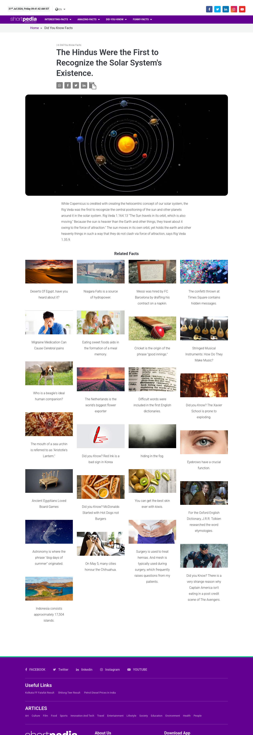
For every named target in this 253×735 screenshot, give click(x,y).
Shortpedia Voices (108, 730)
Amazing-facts (87, 19)
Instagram (110, 625)
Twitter (60, 625)
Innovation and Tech (82, 670)
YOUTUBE (137, 625)
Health (187, 670)
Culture (36, 670)
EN (58, 9)
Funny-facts (141, 19)
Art (27, 670)
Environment (172, 670)
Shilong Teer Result (69, 647)
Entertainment (115, 670)
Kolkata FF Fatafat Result (39, 647)
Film (45, 670)
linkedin (84, 625)
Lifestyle (131, 670)
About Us (101, 703)
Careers (100, 710)
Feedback (102, 723)
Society (143, 670)
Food (54, 670)
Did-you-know (115, 19)
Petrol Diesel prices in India (100, 647)
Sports (64, 670)
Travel (100, 670)
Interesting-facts (57, 19)
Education (157, 670)
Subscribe (102, 717)
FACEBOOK (35, 625)
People (198, 670)
